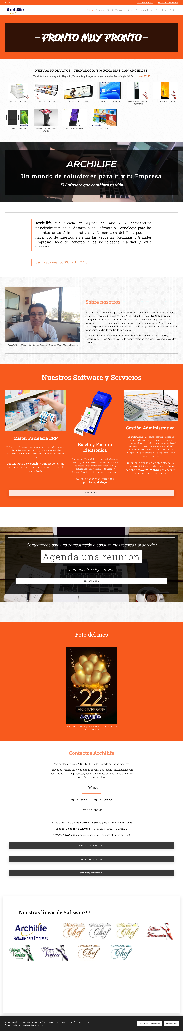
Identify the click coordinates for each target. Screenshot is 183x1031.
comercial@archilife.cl (145, 2)
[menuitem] (99, 10)
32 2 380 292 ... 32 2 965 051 (168, 2)
